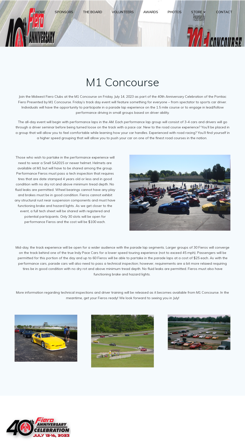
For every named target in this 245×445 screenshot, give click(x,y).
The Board (92, 12)
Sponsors (64, 12)
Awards (151, 12)
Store (199, 12)
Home (40, 12)
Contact (224, 12)
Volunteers (123, 12)
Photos (175, 12)
